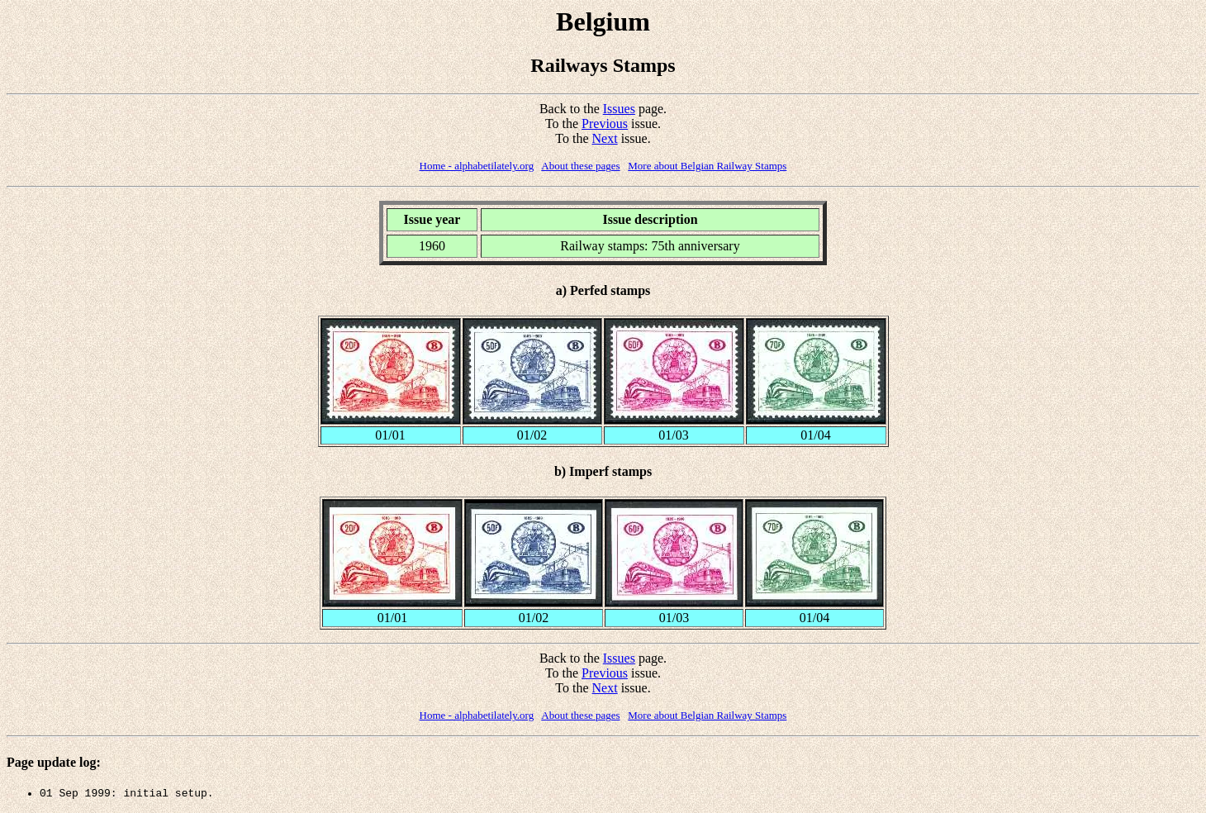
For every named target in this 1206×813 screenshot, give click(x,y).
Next (605, 138)
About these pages (580, 165)
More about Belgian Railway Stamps (707, 165)
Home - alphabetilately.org (477, 165)
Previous (605, 123)
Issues (619, 109)
